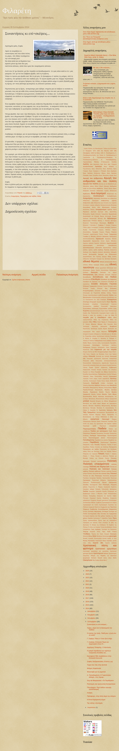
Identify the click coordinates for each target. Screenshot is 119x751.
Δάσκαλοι (99, 236)
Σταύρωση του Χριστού (104, 496)
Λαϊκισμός (86, 376)
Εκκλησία (94, 272)
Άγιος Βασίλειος (107, 168)
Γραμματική (113, 234)
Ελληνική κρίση (112, 286)
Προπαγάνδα (106, 478)
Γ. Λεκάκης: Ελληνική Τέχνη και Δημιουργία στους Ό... (98, 643)
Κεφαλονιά (114, 347)
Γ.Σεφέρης (114, 225)
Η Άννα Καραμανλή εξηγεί (96, 700)
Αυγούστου (91, 707)
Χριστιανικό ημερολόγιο (106, 549)
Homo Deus (107, 558)
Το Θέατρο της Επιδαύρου (98, 525)
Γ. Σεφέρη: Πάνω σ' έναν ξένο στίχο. (99, 638)
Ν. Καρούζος (92, 410)
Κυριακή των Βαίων (89, 372)
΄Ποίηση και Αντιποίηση (110, 148)
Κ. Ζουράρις (94, 338)
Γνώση (101, 234)
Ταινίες (110, 518)
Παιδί (110, 431)
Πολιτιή (107, 458)
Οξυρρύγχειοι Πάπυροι (89, 421)
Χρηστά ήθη (98, 543)
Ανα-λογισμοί (98, 193)
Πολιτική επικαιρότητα (96, 463)
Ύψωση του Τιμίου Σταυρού (100, 534)
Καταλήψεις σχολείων (109, 345)
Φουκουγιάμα (98, 538)
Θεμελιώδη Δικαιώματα (99, 326)
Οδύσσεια (104, 417)
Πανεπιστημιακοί (112, 438)
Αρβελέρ (109, 209)
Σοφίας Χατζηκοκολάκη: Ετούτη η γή (100, 661)
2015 (87, 605)
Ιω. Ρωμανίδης (87, 336)
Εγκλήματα (93, 259)
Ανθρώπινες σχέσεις (109, 200)
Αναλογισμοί (98, 196)
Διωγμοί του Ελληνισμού (107, 254)
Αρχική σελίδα (39, 274)
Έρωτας (114, 302)
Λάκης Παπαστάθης (96, 376)
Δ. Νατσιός (92, 236)
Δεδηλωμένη (113, 236)
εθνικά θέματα (91, 261)
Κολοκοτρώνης (96, 363)
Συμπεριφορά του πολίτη (90, 505)
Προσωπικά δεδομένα (99, 480)
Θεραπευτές (86, 328)
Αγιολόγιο (98, 166)
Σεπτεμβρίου (92, 621)
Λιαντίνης (113, 378)
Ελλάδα (94, 284)
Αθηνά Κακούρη (104, 186)
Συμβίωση (99, 502)
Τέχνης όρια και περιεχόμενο (107, 520)
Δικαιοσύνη (113, 250)
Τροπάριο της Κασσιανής (109, 529)
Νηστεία (91, 414)
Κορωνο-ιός (113, 363)
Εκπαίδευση (87, 277)
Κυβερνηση (104, 367)
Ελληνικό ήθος (102, 288)
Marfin (115, 558)
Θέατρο (100, 324)
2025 (87, 571)
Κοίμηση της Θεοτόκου (97, 354)
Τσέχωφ (85, 531)
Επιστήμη (86, 302)
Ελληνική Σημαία (89, 288)
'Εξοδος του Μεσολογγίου (95, 148)
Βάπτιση (100, 218)
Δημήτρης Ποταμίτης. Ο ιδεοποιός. (99, 647)
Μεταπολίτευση (100, 398)
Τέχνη (114, 518)
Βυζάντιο (111, 223)
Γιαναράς (95, 232)
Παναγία (93, 433)
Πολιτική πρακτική (106, 471)
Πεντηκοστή (113, 447)
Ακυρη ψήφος (113, 188)
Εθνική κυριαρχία (94, 264)
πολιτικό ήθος (105, 473)
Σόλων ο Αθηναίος (97, 493)
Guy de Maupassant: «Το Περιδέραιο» (100, 680)
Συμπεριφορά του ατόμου (109, 502)
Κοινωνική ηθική (88, 360)
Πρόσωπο (86, 482)
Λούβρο (103, 383)
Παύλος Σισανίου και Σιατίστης (99, 447)
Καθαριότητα (99, 340)
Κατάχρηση (86, 347)
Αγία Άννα (103, 164)
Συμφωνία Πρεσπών (94, 507)
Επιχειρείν (93, 302)
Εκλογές (101, 274)
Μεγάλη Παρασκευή (90, 392)
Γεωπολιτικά (92, 229)
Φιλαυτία (85, 536)
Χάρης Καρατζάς (107, 540)
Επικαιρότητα (112, 299)
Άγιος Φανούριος (104, 175)
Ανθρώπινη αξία (88, 203)
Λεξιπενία (85, 378)
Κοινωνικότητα (87, 363)
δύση (109, 256)
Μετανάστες (92, 398)
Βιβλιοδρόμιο (112, 218)
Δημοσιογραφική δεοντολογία (93, 245)
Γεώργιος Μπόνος (104, 229)
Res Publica (96, 560)
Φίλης (90, 536)
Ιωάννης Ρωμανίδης (111, 336)
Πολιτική (112, 460)
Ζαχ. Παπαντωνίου (93, 313)
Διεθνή (95, 250)
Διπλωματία (92, 254)
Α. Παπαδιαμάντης (109, 153)
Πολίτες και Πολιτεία (96, 458)
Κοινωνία (92, 356)
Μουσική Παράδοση (95, 405)
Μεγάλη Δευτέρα (111, 390)
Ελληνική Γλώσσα (108, 284)
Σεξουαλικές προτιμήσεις (109, 489)
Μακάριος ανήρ (105, 385)
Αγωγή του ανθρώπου (93, 178)
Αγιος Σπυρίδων (94, 175)
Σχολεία (90, 518)
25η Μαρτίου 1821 (107, 150)
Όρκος (99, 421)
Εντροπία (105, 295)
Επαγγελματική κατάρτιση (99, 297)
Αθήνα (96, 186)
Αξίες (98, 207)
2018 (87, 595)
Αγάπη (86, 164)
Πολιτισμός (98, 475)
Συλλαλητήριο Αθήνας (89, 502)
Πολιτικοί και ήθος (88, 475)
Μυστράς (93, 408)
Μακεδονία (113, 385)
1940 (98, 150)
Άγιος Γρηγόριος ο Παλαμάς (97, 171)
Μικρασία (92, 401)
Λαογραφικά (113, 376)
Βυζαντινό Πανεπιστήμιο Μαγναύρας (94, 223)
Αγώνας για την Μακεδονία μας (108, 184)
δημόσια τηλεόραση (100, 243)
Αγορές (111, 175)
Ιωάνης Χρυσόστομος (98, 336)
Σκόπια (85, 491)
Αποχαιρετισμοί (101, 209)
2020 (87, 588)
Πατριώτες (103, 444)
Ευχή (115, 310)
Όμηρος (114, 419)
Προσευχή (114, 478)
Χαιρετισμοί (98, 540)
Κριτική (109, 365)
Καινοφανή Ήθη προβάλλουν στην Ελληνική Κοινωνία (99, 657)
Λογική (99, 381)
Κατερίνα (94, 347)
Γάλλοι (85, 227)
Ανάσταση (97, 198)
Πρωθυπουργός (95, 482)
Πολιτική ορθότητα (95, 471)
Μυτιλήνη (99, 408)
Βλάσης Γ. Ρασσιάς (104, 220)
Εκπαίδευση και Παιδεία (105, 277)
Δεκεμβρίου (91, 611)
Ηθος (90, 322)
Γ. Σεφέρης (100, 225)
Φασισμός (113, 534)
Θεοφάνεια (113, 326)
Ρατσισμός (106, 484)
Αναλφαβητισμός (112, 196)
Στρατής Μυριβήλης (103, 498)
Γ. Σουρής (107, 225)
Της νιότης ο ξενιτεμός (95, 703)
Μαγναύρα (91, 385)
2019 (87, 591)
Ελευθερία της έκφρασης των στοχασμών (95, 281)
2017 (87, 598)
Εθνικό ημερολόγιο (100, 268)
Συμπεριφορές (103, 505)
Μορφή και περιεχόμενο (109, 403)
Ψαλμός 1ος (95, 555)
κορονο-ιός (105, 363)
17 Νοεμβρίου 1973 (89, 150)
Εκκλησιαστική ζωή (90, 275)
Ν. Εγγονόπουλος (108, 408)
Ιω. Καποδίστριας (104, 334)
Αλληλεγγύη (113, 190)
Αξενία (94, 207)
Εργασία (99, 302)
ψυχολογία (86, 558)
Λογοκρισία (86, 383)
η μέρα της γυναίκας (95, 315)
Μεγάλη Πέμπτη (104, 392)
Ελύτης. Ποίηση (112, 293)
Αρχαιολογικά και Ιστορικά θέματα (93, 216)
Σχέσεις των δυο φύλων (97, 516)
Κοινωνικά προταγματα (94, 358)
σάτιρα (92, 489)
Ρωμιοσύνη (92, 487)
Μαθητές (97, 385)
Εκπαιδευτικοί (87, 279)
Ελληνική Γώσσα (102, 286)
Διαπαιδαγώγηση (88, 247)
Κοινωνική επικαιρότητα (109, 358)
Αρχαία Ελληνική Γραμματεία (99, 214)
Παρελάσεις (113, 442)
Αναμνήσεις (15, 196)
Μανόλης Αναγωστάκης (105, 387)
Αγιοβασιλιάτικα (88, 166)
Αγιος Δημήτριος (112, 171)
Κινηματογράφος (103, 352)
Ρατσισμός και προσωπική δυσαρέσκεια (101, 684)
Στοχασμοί (93, 498)
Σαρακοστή (107, 487)
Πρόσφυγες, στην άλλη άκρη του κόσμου (101, 696)
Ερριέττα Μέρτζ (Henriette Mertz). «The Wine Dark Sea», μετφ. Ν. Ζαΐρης (100, 56)
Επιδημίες (103, 299)
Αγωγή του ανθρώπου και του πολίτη (100, 179)
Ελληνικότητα (113, 290)
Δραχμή (104, 256)
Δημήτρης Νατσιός (111, 238)
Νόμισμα (97, 414)
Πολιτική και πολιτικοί (99, 469)
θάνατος (93, 324)
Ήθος (95, 322)
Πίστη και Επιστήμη (93, 451)
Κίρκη (110, 352)
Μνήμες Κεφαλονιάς (94, 668)
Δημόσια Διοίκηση (88, 243)
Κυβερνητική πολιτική (89, 369)
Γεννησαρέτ (94, 227)
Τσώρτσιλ (92, 531)
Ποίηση (101, 454)
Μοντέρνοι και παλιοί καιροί (92, 403)
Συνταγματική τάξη (94, 513)
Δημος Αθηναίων (111, 241)
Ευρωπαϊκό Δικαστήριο (109, 306)
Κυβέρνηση (113, 367)
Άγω (115, 175)
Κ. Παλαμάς (110, 338)
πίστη (85, 451)
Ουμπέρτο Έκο (112, 421)
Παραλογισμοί (104, 442)
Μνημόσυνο (113, 401)
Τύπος (98, 531)
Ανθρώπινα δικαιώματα (91, 200)
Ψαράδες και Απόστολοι (109, 555)
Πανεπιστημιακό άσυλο (97, 438)
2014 (87, 608)
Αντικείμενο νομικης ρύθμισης (91, 205)
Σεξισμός (98, 489)
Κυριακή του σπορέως (110, 369)
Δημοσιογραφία (112, 243)
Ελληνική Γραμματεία (90, 286)
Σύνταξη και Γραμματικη (109, 513)
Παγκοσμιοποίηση (89, 429)
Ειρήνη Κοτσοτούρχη (102, 270)
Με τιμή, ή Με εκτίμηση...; (102, 67)
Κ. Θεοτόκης (102, 338)
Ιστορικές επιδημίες (93, 334)
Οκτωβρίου (91, 618)
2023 (87, 577)
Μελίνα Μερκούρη (98, 396)
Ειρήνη (93, 270)
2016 (87, 602)
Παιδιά (115, 431)
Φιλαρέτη (16, 11)
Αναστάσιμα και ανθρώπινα (109, 198)
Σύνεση (85, 511)
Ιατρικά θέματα (102, 328)
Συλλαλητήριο (113, 500)
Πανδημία (93, 435)
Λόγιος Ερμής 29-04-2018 (109, 381)
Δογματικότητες (87, 256)
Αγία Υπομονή (112, 164)
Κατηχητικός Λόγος (103, 347)
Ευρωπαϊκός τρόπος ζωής (108, 308)
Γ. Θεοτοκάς (92, 225)
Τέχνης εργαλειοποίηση (90, 520)
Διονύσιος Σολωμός (110, 252)
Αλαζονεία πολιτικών (89, 190)
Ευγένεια (114, 304)
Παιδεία (102, 428)
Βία (105, 218)
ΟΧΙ (105, 423)
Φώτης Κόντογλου (89, 540)
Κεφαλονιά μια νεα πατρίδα (105, 349)
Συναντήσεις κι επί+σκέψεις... (97, 624)
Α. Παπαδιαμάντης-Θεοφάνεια (102, 157)
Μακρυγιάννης (94, 387)
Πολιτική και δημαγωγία (99, 466)
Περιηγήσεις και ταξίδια (28, 196)
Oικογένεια (87, 560)
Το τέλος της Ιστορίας (94, 527)
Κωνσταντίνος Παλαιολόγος (97, 374)
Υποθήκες (86, 534)
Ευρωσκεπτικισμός (95, 310)
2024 (87, 574)
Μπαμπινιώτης (106, 405)
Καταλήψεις (96, 345)
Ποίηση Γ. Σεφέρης (111, 454)
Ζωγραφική (102, 313)
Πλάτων (114, 451)
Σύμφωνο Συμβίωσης (90, 509)
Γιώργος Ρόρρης (104, 232)
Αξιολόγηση (105, 207)
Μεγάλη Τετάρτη (96, 394)
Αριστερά (93, 211)
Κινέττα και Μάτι (92, 352)
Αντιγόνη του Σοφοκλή (110, 203)
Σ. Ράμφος (99, 487)
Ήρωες (103, 322)
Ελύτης (103, 293)
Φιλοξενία (99, 536)
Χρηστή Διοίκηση (111, 543)
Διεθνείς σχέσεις (88, 250)
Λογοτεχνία (95, 383)
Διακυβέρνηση (112, 245)
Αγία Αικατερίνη (94, 164)
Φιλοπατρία (105, 536)
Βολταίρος (114, 220)
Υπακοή (114, 531)
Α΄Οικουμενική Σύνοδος (109, 162)
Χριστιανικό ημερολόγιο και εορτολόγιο (95, 551)
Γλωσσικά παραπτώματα (90, 234)
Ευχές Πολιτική (109, 310)
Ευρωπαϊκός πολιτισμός (91, 308)
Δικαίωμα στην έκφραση (90, 252)
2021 (87, 584)
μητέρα (86, 401)
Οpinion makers (112, 423)
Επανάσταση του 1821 (93, 299)
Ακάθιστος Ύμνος (102, 188)
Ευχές (102, 310)
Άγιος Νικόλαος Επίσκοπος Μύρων (94, 173)
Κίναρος (85, 352)
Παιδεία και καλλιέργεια (99, 431)
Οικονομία (105, 419)
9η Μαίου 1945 (99, 153)
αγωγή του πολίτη (90, 184)
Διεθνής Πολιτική (103, 250)
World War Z (103, 560)
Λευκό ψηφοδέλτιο (103, 378)
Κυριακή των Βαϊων (101, 372)
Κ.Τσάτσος (91, 340)
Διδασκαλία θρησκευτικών (103, 247)
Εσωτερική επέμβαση (90, 304)
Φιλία (39, 196)
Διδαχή (115, 247)
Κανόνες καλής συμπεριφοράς (101, 343)
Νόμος (104, 414)
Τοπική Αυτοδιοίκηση (106, 527)
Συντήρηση (86, 516)
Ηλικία (99, 322)
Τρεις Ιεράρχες (96, 529)
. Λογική (85, 148)
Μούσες (85, 405)
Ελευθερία (95, 279)
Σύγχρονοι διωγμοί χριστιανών (99, 500)
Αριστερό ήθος (103, 211)
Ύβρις (103, 531)
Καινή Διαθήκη (107, 340)
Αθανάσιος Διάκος (88, 186)
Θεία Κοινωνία (108, 324)
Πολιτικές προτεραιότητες (98, 461)
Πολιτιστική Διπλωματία (110, 475)
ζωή (107, 313)
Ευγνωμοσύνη (87, 306)
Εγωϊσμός (114, 259)
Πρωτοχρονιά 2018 (96, 484)
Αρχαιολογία (113, 214)
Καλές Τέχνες (87, 343)
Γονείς (106, 234)
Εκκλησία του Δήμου (108, 272)
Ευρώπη (86, 311)
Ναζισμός (110, 410)
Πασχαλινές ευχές (88, 444)
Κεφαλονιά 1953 (88, 349)
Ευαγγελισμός (105, 304)
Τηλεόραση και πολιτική (90, 522)
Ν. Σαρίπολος (101, 410)
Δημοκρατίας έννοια (98, 241)
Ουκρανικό (104, 421)
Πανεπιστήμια (101, 435)
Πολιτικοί (113, 473)
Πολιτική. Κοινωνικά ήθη (94, 473)
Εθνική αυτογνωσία (106, 261)
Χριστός (91, 553)
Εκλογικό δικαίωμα (111, 274)
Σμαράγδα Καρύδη (101, 491)
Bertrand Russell (96, 558)
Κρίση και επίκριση (101, 365)
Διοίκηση (100, 252)
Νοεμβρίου (91, 615)
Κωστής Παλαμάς (112, 374)
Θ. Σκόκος (86, 324)
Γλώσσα (114, 232)
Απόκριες (114, 207)
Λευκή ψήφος (93, 378)
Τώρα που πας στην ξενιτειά (97, 665)
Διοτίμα (85, 254)
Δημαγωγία (100, 239)
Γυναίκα (85, 236)
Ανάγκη (89, 693)
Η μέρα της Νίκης (108, 315)
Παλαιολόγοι (86, 433)
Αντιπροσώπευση (106, 205)
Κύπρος (99, 369)
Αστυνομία (108, 216)
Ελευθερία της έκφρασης (109, 279)
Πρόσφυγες (86, 480)
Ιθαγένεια (104, 331)
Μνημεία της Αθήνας (102, 401)
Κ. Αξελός (86, 338)
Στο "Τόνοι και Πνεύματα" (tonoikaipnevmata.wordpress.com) (95, 38)
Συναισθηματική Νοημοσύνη (107, 509)
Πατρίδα (97, 444)
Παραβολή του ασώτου (101, 440)
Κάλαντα (114, 340)
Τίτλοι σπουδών (103, 522)
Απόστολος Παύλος (89, 209)
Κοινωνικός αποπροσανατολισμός (106, 360)
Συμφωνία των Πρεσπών (109, 507)
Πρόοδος (99, 478)
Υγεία (108, 531)
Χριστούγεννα (98, 553)
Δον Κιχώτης (97, 256)
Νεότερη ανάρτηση (11, 274)
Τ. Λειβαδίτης (104, 518)
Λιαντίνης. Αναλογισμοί (89, 381)
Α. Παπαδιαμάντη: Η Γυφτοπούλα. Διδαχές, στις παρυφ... (99, 676)
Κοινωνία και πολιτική (102, 356)
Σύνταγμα (105, 511)
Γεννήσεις (101, 227)
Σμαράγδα (92, 491)
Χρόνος (106, 553)
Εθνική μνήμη (104, 264)
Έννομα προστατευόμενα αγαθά (92, 295)
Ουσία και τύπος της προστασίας (93, 423)
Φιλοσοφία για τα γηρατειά (96, 672)
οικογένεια (94, 419)
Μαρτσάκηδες (99, 390)
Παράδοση (94, 442)
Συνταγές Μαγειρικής (94, 511)
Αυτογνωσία (93, 218)
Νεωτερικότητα (101, 412)
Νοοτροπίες (110, 414)
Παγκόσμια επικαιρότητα (108, 426)
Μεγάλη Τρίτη (106, 394)
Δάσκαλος (105, 236)
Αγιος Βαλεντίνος (97, 168)
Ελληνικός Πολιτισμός (101, 290)
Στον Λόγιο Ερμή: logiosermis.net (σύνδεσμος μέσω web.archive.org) (99, 33)
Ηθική (110, 317)
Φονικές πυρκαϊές (88, 538)
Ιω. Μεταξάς (113, 334)
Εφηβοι (85, 313)
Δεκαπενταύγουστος (88, 238)
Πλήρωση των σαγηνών (90, 454)
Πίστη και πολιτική (105, 451)
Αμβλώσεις (86, 193)
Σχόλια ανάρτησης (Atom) (21, 280)
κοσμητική (93, 365)
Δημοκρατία (86, 241)
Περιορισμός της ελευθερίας (108, 449)
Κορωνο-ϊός (86, 365)
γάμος (89, 227)
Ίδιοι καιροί (96, 331)
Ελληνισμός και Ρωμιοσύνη (91, 293)
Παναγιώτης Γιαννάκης (102, 433)
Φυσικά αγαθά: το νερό (109, 538)
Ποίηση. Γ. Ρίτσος (88, 456)
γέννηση (107, 227)
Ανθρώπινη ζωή (98, 203)
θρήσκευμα (94, 328)
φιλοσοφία (113, 536)
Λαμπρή (105, 376)
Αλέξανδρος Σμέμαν (103, 190)
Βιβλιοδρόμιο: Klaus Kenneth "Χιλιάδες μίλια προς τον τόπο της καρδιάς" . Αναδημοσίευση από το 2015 (103, 115)
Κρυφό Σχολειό (94, 367)
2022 (87, 581)
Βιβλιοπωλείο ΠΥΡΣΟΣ (90, 220)
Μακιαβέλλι (86, 387)
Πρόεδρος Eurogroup (89, 478)
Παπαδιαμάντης (88, 440)
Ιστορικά (85, 334)
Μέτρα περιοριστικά (111, 398)
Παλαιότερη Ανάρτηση (67, 274)
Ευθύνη (96, 306)
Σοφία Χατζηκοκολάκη (110, 493)
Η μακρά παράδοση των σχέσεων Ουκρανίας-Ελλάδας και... (99, 651)
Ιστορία (112, 331)
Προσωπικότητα (112, 480)
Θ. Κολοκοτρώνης (111, 322)
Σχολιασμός (96, 518)
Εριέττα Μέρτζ (106, 302)
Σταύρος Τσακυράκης (89, 496)
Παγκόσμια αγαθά (89, 426)
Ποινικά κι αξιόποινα (101, 456)
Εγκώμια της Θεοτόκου (103, 259)
